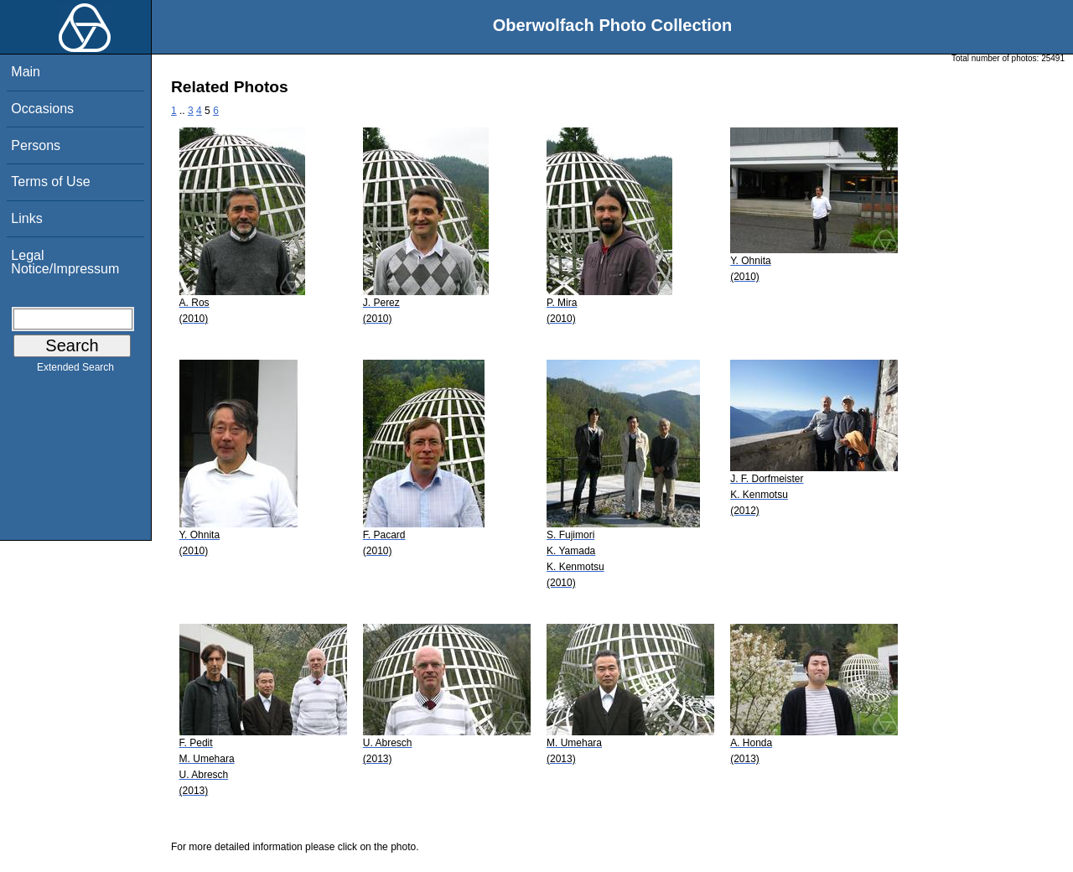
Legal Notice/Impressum (65, 262)
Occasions (42, 108)
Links (26, 218)
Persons (35, 145)
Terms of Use (50, 181)
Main (25, 72)
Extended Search (75, 371)
